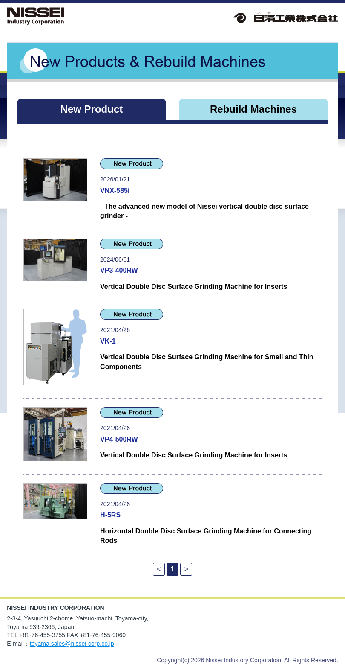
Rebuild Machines (253, 109)
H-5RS (110, 515)
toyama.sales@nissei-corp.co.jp (72, 643)
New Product (91, 109)
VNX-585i (114, 190)
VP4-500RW (119, 439)
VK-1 (107, 341)
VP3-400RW (119, 270)
